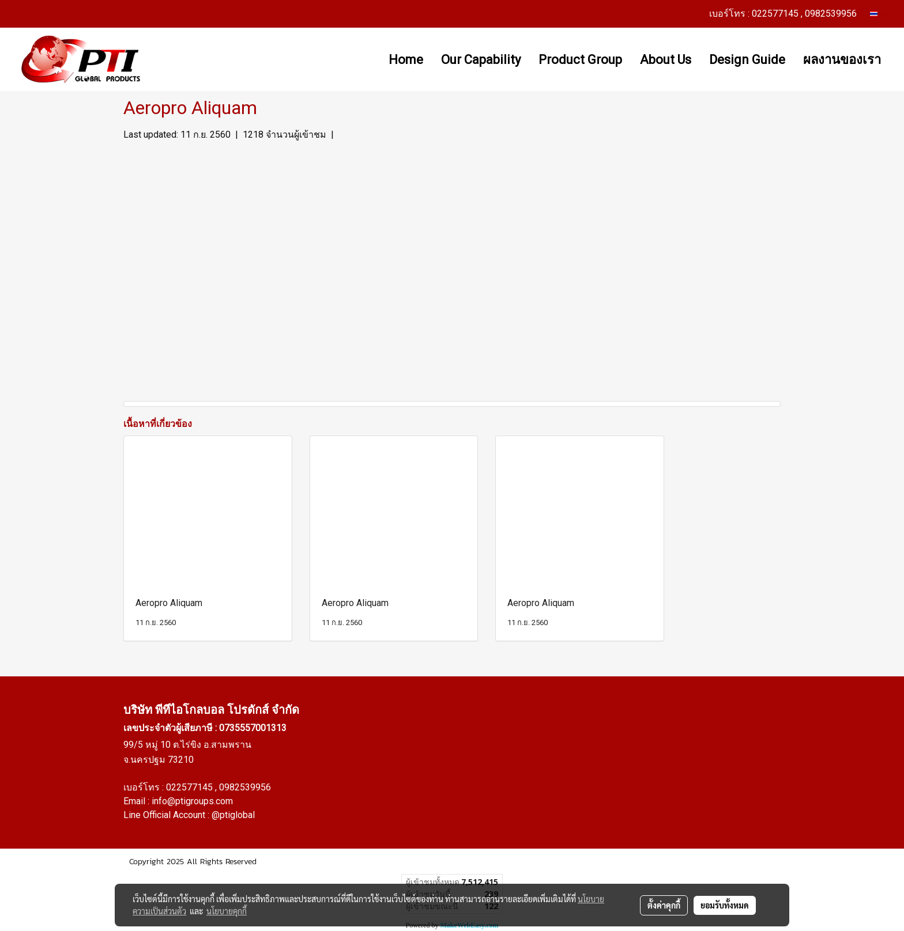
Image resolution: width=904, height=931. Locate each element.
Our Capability (481, 59)
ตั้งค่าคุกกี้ (663, 905)
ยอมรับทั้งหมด (724, 905)
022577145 (190, 787)
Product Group (580, 59)
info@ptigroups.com (192, 801)
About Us (665, 59)
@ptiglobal (233, 814)
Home (406, 59)
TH (878, 13)
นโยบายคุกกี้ (226, 911)
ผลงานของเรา (842, 59)
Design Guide (747, 59)
